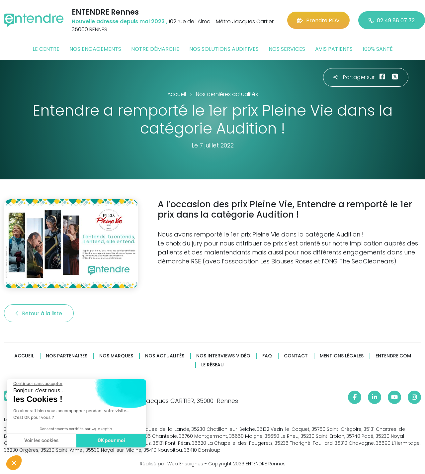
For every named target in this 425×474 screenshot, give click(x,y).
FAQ (267, 356)
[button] (14, 463)
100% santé (378, 49)
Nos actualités (164, 356)
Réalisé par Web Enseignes (171, 463)
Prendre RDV (318, 20)
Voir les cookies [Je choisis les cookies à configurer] (41, 440)
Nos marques (116, 356)
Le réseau (212, 365)
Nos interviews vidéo (223, 356)
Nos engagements (95, 49)
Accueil (24, 356)
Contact (296, 356)
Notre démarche (155, 49)
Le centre (46, 49)
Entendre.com (393, 356)
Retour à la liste (38, 313)
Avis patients (334, 49)
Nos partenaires (66, 356)
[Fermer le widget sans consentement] (37, 383)
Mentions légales (342, 356)
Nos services (287, 49)
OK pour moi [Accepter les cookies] (110, 440)
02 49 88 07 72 (392, 20)
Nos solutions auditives (224, 49)
